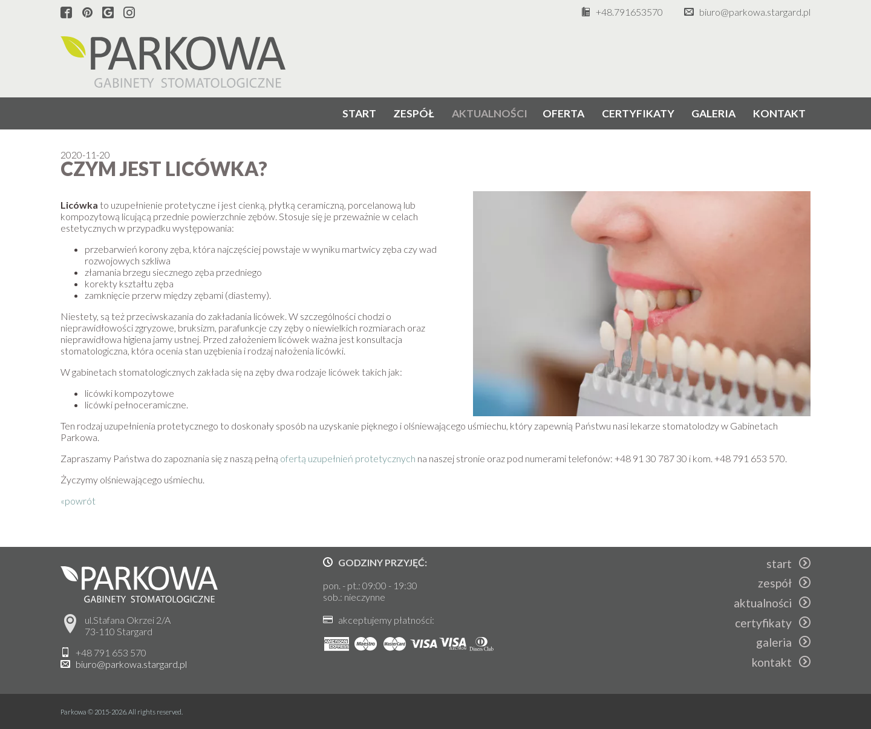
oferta (563, 113)
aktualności (489, 113)
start (359, 113)
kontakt (779, 113)
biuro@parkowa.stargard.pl (755, 12)
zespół (413, 113)
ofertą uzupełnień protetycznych (348, 458)
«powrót (78, 500)
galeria (713, 113)
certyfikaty (638, 113)
